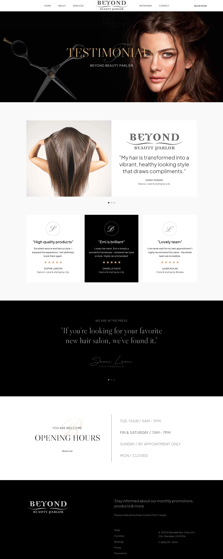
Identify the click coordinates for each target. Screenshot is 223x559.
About (62, 5)
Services (78, 5)
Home (47, 5)
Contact (164, 5)
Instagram (145, 5)
